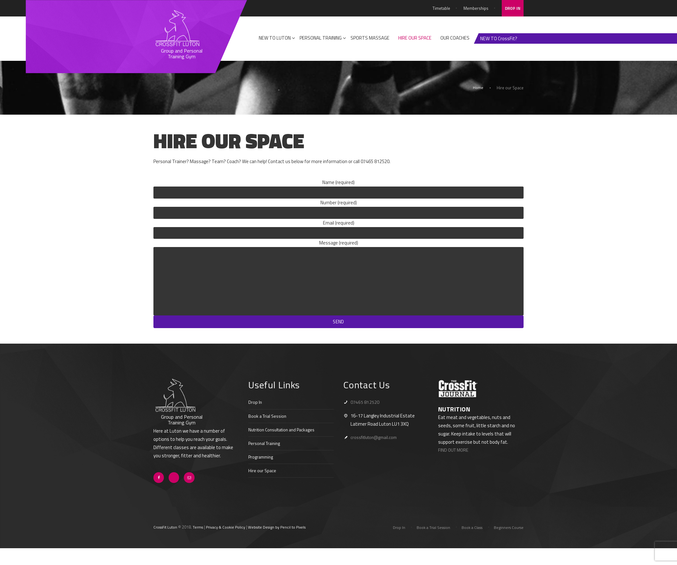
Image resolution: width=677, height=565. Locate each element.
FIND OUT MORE (454, 457)
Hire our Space (262, 478)
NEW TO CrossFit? (498, 38)
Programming (261, 464)
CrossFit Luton (166, 535)
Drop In (255, 410)
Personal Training (265, 450)
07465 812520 (365, 410)
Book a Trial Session (268, 423)
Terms (201, 535)
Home (477, 88)
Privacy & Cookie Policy (230, 535)
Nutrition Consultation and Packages (285, 437)
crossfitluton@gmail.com (376, 444)
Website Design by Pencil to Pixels (285, 535)
